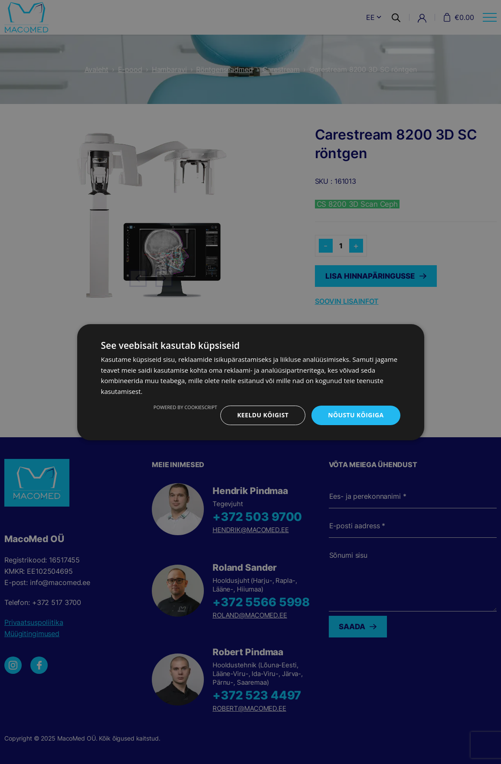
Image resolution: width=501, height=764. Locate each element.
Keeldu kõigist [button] (262, 415)
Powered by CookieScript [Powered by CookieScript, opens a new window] (185, 407)
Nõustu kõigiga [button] (355, 415)
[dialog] (250, 382)
